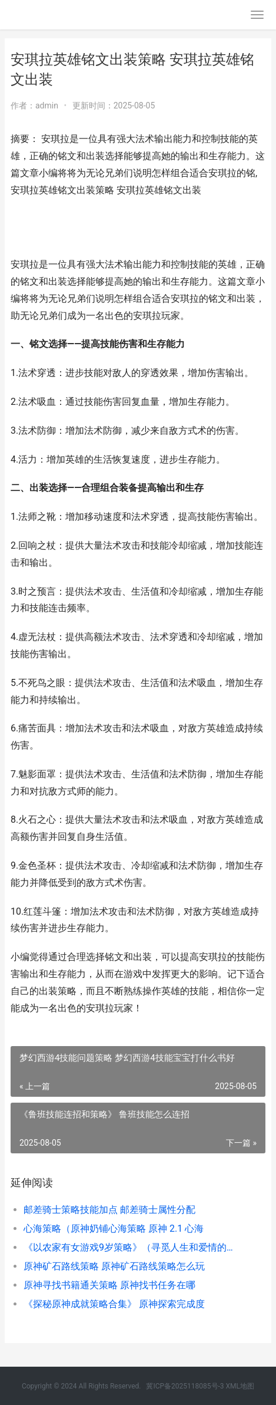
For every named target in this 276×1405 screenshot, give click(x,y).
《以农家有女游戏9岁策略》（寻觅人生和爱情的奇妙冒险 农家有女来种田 (132, 1247)
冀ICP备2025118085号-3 (185, 1386)
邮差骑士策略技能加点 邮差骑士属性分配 (109, 1209)
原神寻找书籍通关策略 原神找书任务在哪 (109, 1285)
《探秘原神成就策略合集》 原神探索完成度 (114, 1304)
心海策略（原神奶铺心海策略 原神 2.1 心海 (114, 1228)
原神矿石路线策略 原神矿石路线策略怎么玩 (114, 1266)
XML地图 (240, 1386)
